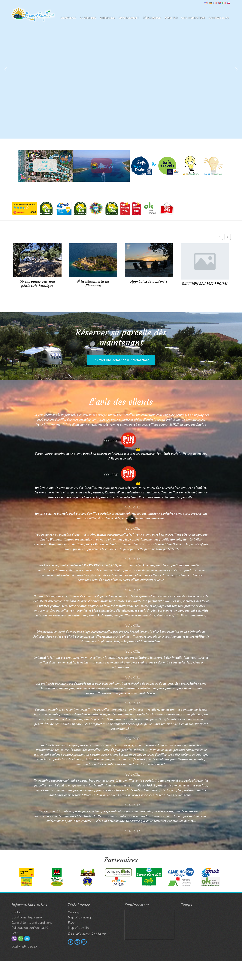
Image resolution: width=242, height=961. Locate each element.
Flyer (71, 922)
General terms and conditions (31, 922)
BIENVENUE (68, 17)
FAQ (14, 933)
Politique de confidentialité (29, 928)
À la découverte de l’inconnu (93, 283)
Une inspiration (193, 17)
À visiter (171, 17)
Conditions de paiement (27, 917)
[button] (6, 69)
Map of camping (79, 917)
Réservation (152, 17)
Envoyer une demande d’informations (121, 360)
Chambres (107, 17)
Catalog (73, 912)
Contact (17, 912)
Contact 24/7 (218, 17)
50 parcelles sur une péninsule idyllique (37, 283)
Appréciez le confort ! (149, 281)
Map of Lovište (78, 928)
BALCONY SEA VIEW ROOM (204, 284)
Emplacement (128, 17)
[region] (121, 69)
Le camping (88, 17)
